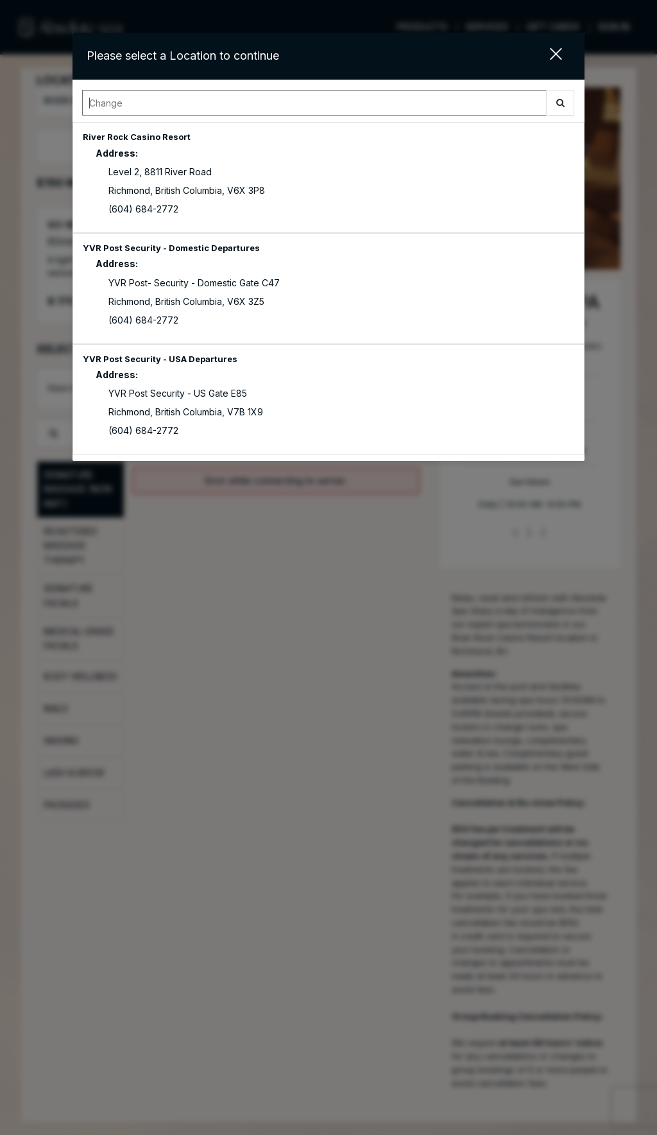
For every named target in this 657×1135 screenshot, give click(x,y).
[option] (329, 177)
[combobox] (329, 106)
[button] (547, 56)
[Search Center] (314, 103)
